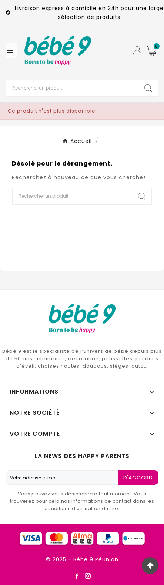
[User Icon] (137, 50)
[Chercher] (72, 88)
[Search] (148, 88)
